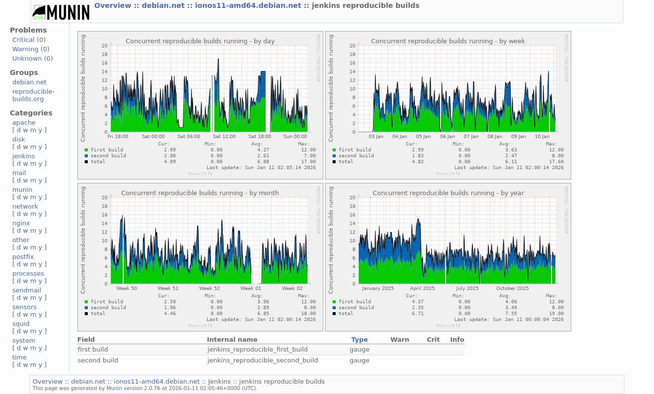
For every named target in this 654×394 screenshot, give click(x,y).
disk (18, 139)
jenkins (23, 156)
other (21, 240)
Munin (114, 388)
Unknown (27, 58)
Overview (114, 5)
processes (28, 273)
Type (359, 339)
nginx (21, 223)
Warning (25, 49)
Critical (23, 39)
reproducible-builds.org (33, 95)
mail (19, 173)
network (25, 206)
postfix (23, 256)
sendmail (26, 290)
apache (23, 122)
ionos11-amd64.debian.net (249, 5)
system (23, 340)
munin (22, 189)
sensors (24, 307)
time (19, 357)
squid (21, 323)
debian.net (164, 5)
